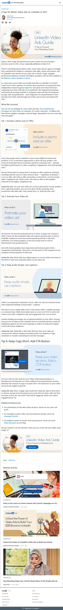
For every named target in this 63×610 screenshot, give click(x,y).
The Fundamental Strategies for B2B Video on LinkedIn (27, 110)
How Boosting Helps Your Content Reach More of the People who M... (30, 581)
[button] (2, 22)
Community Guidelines (37, 602)
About (33, 591)
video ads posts (10, 423)
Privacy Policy (5, 596)
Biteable (4, 260)
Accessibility (5, 593)
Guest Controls (5, 602)
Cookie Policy (35, 596)
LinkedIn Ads (5, 9)
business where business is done (17, 78)
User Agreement (36, 593)
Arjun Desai (10, 16)
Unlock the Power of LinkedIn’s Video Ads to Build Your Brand (27, 542)
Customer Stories (11, 416)
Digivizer (28, 88)
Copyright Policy (6, 599)
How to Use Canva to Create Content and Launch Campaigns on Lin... (30, 503)
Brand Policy (35, 599)
